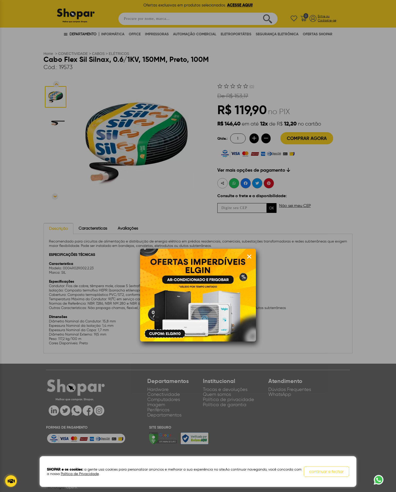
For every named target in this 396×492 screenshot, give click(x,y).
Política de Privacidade (80, 474)
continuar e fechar (326, 471)
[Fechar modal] (249, 257)
